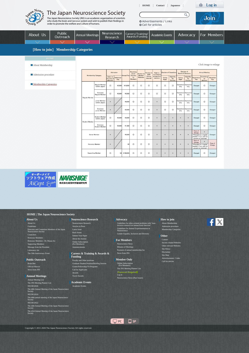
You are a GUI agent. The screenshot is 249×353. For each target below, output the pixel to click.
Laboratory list (33, 250)
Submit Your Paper (79, 236)
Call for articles (168, 261)
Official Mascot (34, 266)
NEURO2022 (33, 303)
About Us (31, 223)
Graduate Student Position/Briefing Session (89, 263)
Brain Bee (31, 263)
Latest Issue (77, 229)
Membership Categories (171, 229)
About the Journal (79, 239)
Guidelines (32, 226)
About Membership (42, 65)
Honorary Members (35, 238)
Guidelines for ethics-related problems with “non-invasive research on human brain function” (136, 224)
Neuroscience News (125, 244)
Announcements (78, 247)
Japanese (175, 5)
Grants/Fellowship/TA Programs (84, 266)
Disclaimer (166, 252)
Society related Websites (171, 243)
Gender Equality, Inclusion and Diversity (133, 234)
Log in (119, 275)
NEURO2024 (33, 294)
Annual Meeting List (36, 280)
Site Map (165, 255)
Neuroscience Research (81, 223)
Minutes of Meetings (125, 247)
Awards (75, 273)
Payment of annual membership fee (131, 250)
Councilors (32, 235)
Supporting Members (36, 244)
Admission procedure (43, 74)
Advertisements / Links (171, 258)
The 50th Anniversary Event (39, 253)
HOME (146, 5)
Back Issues (77, 232)
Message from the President (38, 247)
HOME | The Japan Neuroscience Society (51, 214)
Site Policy (166, 249)
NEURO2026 (33, 286)
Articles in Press (78, 226)
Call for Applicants (79, 270)
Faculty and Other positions (83, 260)
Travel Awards (78, 276)
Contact (160, 5)
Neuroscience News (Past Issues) (130, 278)
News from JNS (34, 270)
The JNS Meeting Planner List (39, 283)
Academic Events (79, 286)
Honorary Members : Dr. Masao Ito (41, 241)
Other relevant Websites (171, 246)
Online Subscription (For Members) (80, 243)
